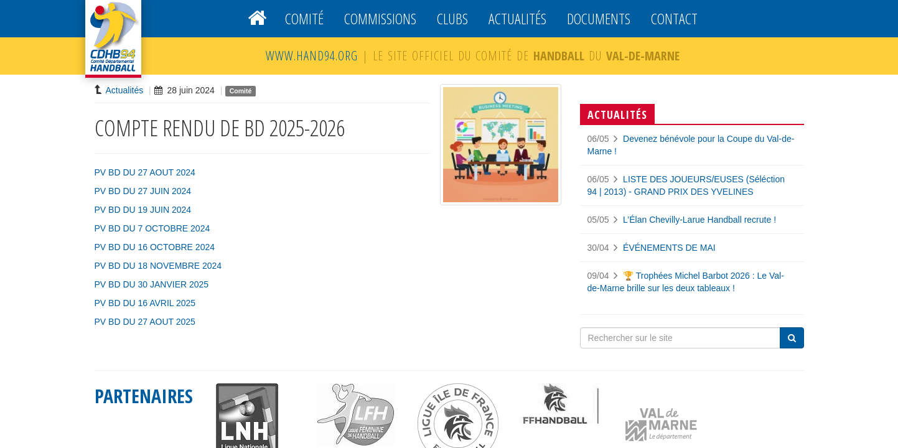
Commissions (380, 18)
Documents (598, 18)
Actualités (517, 18)
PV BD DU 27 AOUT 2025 (145, 322)
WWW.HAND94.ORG (312, 55)
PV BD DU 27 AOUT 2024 (145, 172)
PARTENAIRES (144, 396)
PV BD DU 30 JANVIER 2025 (152, 284)
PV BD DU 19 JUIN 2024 (143, 210)
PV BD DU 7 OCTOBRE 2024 (152, 228)
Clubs (452, 18)
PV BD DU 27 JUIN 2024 (143, 191)
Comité (304, 18)
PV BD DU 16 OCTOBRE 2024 (155, 247)
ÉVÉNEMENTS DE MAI (669, 248)
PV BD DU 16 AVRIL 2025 (145, 303)
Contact (674, 18)
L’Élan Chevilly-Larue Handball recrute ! (699, 220)
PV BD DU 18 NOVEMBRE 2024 (158, 266)
